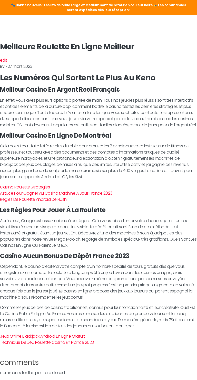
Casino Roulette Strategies (25, 187)
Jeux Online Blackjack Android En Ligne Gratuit (42, 336)
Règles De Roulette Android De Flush (33, 199)
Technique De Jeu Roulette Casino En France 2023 (47, 342)
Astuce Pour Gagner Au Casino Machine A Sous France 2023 (56, 193)
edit (3, 60)
